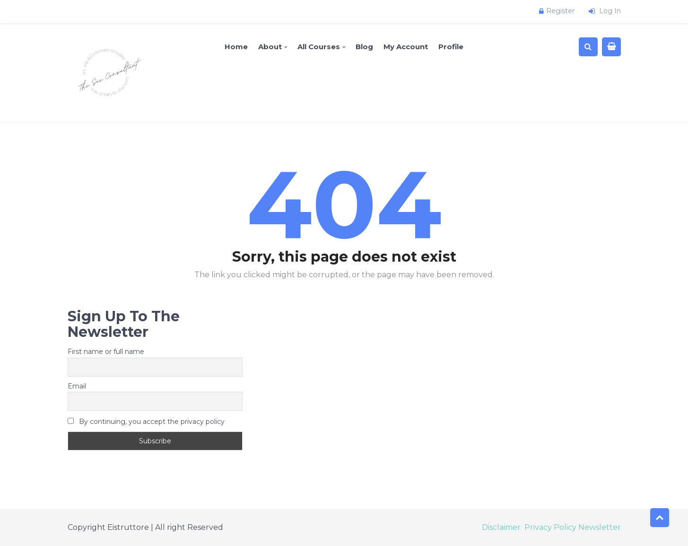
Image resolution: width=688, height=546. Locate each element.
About (270, 46)
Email (77, 386)
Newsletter (599, 527)
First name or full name (106, 351)
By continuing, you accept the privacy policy (146, 421)
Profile (450, 46)
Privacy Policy (550, 527)
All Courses (318, 46)
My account (405, 46)
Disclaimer (501, 527)
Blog (364, 46)
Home (236, 46)
